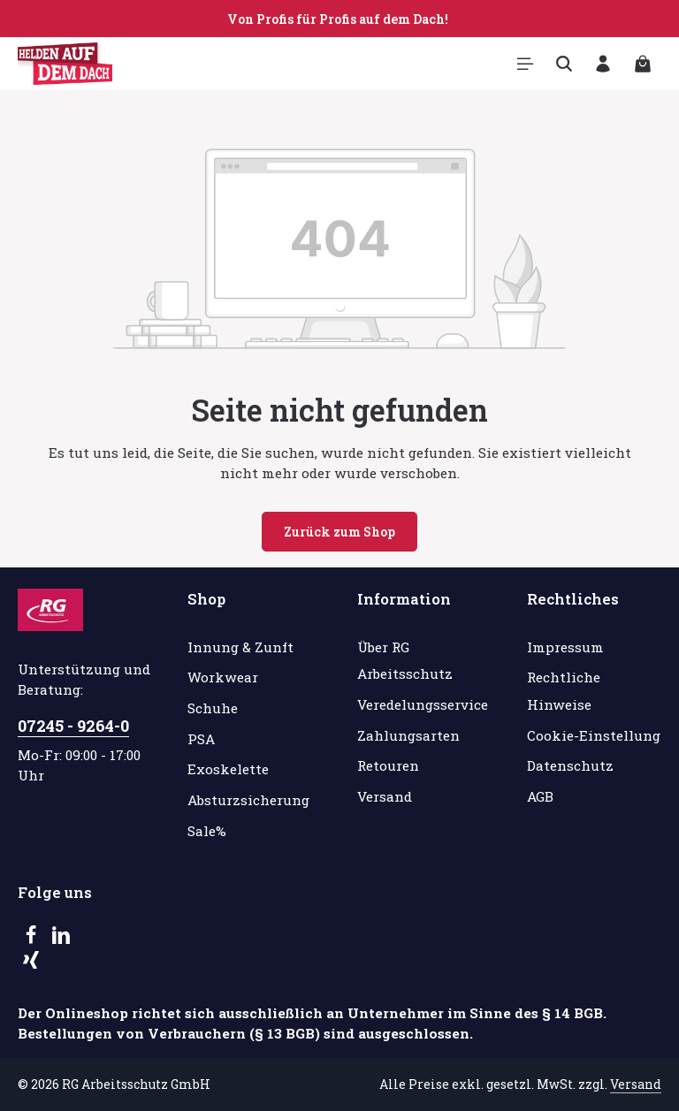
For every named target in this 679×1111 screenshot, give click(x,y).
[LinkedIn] (61, 939)
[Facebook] (32, 939)
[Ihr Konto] (603, 63)
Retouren (388, 765)
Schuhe (212, 708)
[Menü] (525, 63)
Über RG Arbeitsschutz (405, 660)
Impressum (565, 647)
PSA (201, 739)
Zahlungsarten (408, 735)
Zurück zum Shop (339, 531)
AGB (540, 796)
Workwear (222, 677)
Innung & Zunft (240, 647)
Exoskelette (228, 769)
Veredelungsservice (422, 704)
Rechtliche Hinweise (563, 690)
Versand (384, 796)
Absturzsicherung (248, 800)
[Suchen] (564, 63)
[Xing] (31, 964)
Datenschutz (570, 765)
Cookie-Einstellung (593, 735)
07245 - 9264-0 (73, 725)
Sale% (206, 831)
